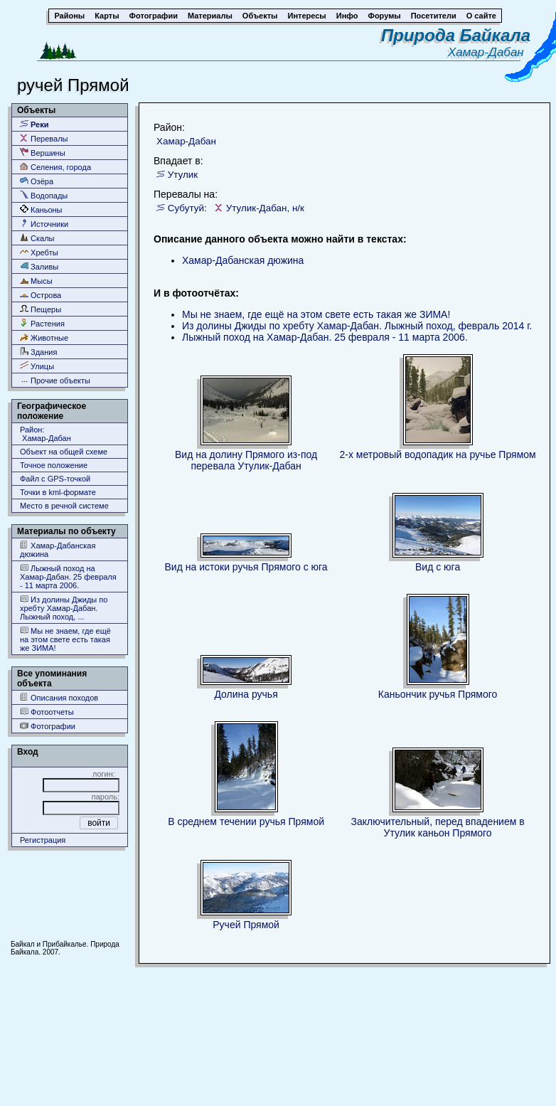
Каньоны (41, 209)
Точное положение (53, 465)
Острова (40, 294)
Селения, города (55, 166)
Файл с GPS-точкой (55, 478)
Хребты (39, 252)
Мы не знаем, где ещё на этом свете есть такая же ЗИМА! (65, 639)
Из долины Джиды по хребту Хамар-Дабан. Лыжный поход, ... (63, 608)
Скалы (37, 238)
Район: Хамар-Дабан (45, 433)
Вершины (42, 152)
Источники (44, 223)
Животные (44, 337)
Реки (34, 124)
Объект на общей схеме (63, 451)
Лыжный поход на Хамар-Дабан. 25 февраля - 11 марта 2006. (68, 576)
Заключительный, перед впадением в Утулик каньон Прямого (438, 827)
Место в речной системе (64, 505)
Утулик (183, 174)
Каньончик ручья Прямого (438, 694)
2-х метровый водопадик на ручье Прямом (438, 454)
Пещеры (40, 309)
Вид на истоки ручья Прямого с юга (246, 567)
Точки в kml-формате (58, 492)
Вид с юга (437, 567)
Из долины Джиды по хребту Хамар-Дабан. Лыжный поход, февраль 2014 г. (357, 325)
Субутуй (186, 208)
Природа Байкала (455, 35)
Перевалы (44, 138)
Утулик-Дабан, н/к (265, 208)
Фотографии (47, 725)
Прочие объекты (55, 380)
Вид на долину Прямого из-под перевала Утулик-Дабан (246, 460)
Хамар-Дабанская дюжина (57, 549)
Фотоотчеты (47, 711)
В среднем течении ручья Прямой (246, 821)
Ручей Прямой (246, 924)
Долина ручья (245, 694)
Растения (42, 323)
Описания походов (59, 697)
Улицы (37, 366)
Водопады (44, 195)
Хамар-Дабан (489, 52)
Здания (38, 351)
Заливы (39, 266)
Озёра (36, 181)
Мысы (36, 280)
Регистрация (42, 840)
